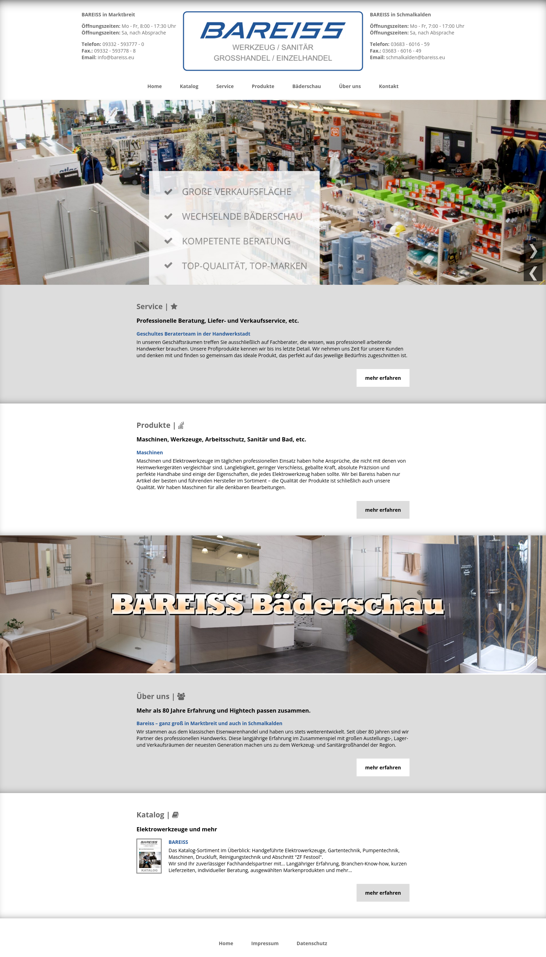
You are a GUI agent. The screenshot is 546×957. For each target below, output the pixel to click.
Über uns (350, 86)
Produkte (263, 86)
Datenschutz (312, 943)
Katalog (189, 86)
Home (154, 86)
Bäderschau (306, 86)
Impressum (265, 943)
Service (225, 86)
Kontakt (388, 86)
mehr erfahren (383, 378)
